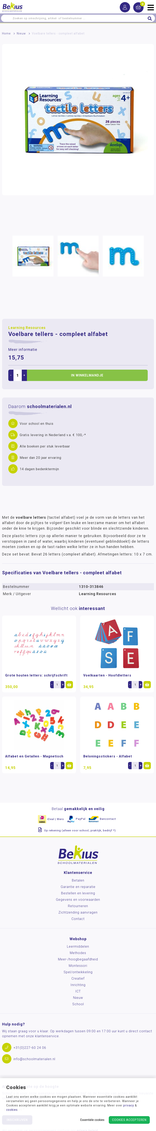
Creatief (78, 978)
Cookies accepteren (129, 1120)
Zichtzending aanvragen (78, 912)
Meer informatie (22, 350)
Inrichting (78, 985)
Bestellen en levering (78, 893)
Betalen (78, 880)
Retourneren (78, 906)
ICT (78, 991)
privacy (128, 1105)
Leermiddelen (78, 946)
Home (6, 33)
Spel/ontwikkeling (78, 972)
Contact (78, 919)
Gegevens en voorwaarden (78, 900)
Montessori (78, 966)
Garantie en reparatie (78, 887)
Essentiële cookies (92, 1120)
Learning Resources (27, 328)
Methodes (78, 953)
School (78, 1004)
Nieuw (21, 33)
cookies (12, 1109)
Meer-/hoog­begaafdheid (78, 959)
